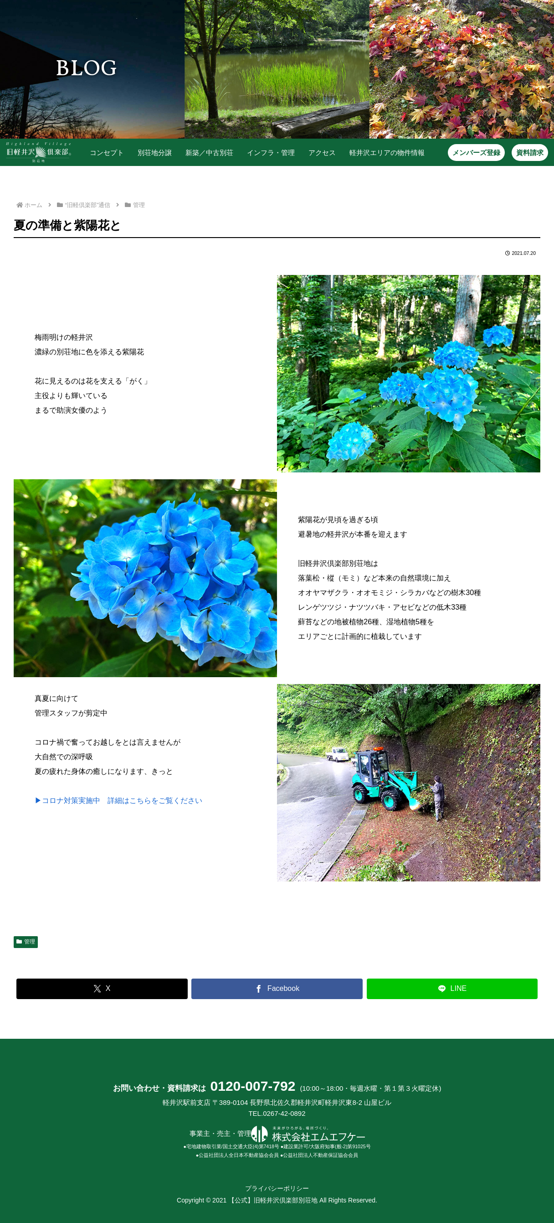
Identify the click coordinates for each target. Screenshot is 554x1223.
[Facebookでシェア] (277, 989)
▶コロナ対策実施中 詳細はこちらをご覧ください (118, 800)
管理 (25, 941)
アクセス (321, 152)
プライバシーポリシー (277, 1188)
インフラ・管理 (270, 152)
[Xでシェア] (102, 989)
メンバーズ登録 (475, 152)
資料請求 (529, 152)
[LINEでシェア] (452, 989)
